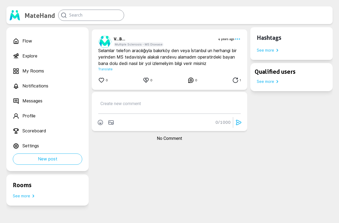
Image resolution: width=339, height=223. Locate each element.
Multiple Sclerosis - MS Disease (139, 44)
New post (47, 159)
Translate (105, 69)
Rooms (22, 185)
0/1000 (223, 122)
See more (25, 196)
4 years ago (226, 39)
